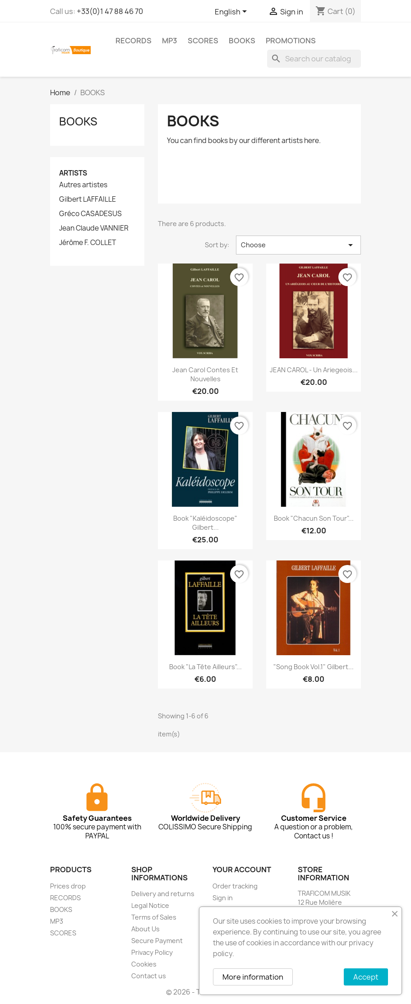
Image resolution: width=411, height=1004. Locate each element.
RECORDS (133, 41)
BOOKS (242, 41)
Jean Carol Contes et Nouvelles (205, 374)
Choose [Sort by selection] (298, 245)
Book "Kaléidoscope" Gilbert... (205, 523)
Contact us (148, 976)
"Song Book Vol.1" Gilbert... (313, 666)
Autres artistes (83, 185)
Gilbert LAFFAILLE (87, 199)
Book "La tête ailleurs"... (205, 666)
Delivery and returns (162, 893)
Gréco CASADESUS (90, 213)
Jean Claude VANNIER (94, 228)
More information (252, 977)
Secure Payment (157, 940)
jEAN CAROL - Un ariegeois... (314, 370)
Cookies (144, 964)
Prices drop (68, 886)
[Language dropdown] (232, 12)
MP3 (169, 41)
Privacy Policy (152, 952)
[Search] (314, 59)
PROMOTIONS (291, 41)
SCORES (203, 41)
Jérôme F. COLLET (87, 242)
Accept (366, 977)
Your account (241, 869)
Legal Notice (150, 905)
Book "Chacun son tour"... (314, 518)
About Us (145, 929)
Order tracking (235, 886)
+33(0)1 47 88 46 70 (110, 11)
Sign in (222, 897)
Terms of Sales (153, 917)
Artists (73, 173)
